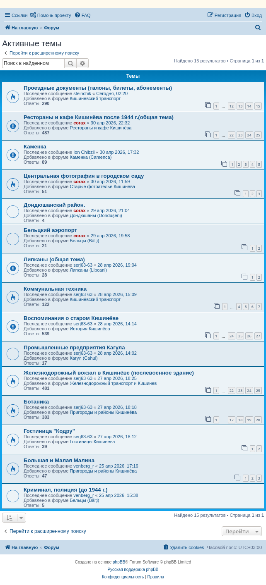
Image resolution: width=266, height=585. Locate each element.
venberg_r (83, 465)
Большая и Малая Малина (59, 460)
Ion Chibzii (83, 152)
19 (249, 420)
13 (240, 106)
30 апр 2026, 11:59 (110, 181)
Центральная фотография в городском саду (84, 176)
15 (258, 106)
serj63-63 (82, 265)
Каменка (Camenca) (90, 157)
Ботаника (36, 402)
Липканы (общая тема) (54, 259)
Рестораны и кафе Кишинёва (100, 127)
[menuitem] (50, 15)
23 (240, 135)
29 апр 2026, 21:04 (110, 210)
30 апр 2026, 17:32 (119, 152)
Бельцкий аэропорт (50, 230)
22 (232, 135)
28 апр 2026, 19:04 (117, 265)
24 (249, 135)
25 (258, 135)
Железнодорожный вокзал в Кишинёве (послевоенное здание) (109, 373)
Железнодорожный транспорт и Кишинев (113, 383)
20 (258, 420)
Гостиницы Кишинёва (92, 441)
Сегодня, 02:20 (112, 93)
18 (240, 420)
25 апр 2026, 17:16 (118, 465)
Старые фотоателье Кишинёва (102, 186)
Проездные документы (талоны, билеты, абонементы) (98, 88)
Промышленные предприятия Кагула (74, 347)
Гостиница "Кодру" (49, 431)
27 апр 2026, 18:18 (117, 407)
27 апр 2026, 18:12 (117, 436)
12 (232, 106)
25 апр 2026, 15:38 (118, 495)
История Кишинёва (90, 328)
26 (249, 336)
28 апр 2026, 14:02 (117, 353)
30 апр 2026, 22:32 (110, 122)
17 (232, 420)
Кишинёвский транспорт (95, 98)
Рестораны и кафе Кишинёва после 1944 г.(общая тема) (99, 117)
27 (258, 336)
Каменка (35, 146)
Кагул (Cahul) (83, 358)
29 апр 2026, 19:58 (110, 235)
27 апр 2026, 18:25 (117, 378)
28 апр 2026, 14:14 (117, 323)
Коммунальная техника (55, 289)
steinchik (82, 93)
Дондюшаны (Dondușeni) (96, 215)
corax (79, 122)
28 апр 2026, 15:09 (117, 294)
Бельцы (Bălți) (84, 240)
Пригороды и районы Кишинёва (103, 412)
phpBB (119, 562)
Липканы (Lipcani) (88, 269)
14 (249, 106)
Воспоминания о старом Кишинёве (71, 318)
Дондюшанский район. (54, 205)
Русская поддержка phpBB (132, 569)
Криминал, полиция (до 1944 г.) (66, 490)
